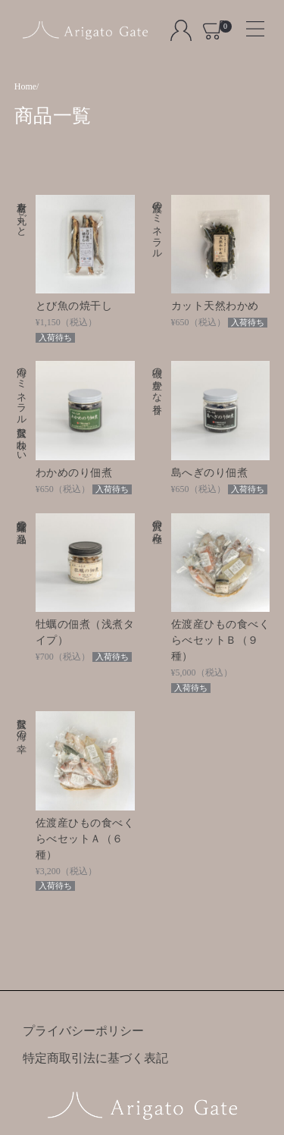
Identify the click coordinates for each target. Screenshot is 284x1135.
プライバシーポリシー (83, 1030)
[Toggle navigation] (249, 24)
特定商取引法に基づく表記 (95, 1058)
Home (25, 86)
